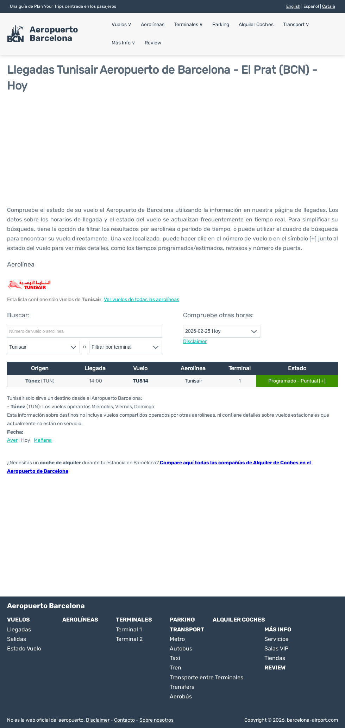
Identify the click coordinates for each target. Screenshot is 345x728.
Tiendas (274, 658)
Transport (296, 24)
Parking (220, 24)
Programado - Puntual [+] (297, 381)
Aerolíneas (152, 24)
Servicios (276, 639)
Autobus (181, 648)
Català (328, 6)
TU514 (141, 381)
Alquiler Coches (256, 24)
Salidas (16, 639)
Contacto (124, 720)
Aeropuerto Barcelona (54, 33)
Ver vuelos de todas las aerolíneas (141, 299)
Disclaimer (97, 720)
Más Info (123, 43)
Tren (175, 667)
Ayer (12, 440)
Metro (177, 639)
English (293, 6)
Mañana (43, 440)
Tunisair (193, 381)
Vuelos (121, 24)
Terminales (188, 24)
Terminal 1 (129, 629)
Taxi (175, 658)
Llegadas (19, 629)
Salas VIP (276, 648)
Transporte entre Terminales (206, 677)
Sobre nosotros (156, 720)
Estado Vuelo (24, 648)
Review (153, 43)
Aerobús (181, 696)
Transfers (182, 687)
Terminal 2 (129, 639)
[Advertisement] (172, 148)
